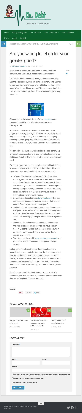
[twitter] (68, 407)
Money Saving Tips (19, 33)
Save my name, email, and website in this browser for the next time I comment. (42, 374)
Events (6, 38)
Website (14, 367)
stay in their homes (45, 198)
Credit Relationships (53, 44)
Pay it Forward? (68, 33)
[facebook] (72, 407)
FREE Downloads (50, 33)
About (14, 38)
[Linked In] (76, 407)
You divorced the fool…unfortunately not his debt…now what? (40, 323)
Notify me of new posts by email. (25, 382)
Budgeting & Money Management (25, 44)
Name (14, 359)
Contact (23, 38)
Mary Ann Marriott (20, 66)
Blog (6, 33)
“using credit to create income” (48, 238)
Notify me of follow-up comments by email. (29, 378)
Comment (16, 344)
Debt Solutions (35, 33)
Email (44, 359)
